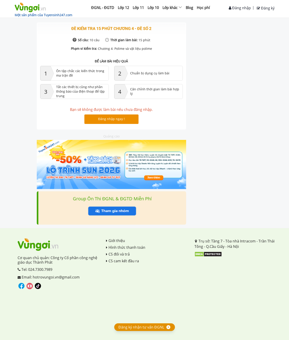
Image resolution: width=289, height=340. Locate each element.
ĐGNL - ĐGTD (102, 7)
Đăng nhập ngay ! (111, 119)
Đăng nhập (240, 8)
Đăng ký (266, 8)
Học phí (203, 7)
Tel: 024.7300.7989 (35, 269)
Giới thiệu (115, 240)
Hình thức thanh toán (125, 247)
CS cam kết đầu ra (122, 260)
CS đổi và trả (118, 254)
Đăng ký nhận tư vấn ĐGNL (141, 327)
